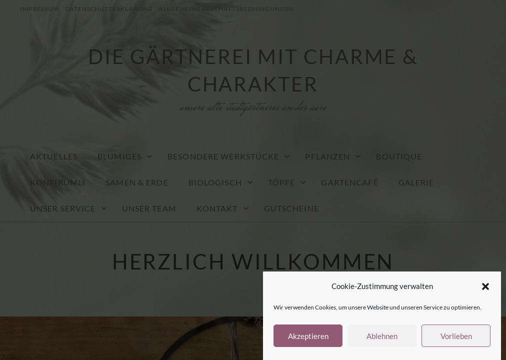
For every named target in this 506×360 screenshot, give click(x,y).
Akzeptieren (308, 336)
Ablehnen (382, 336)
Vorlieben (456, 336)
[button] (485, 287)
